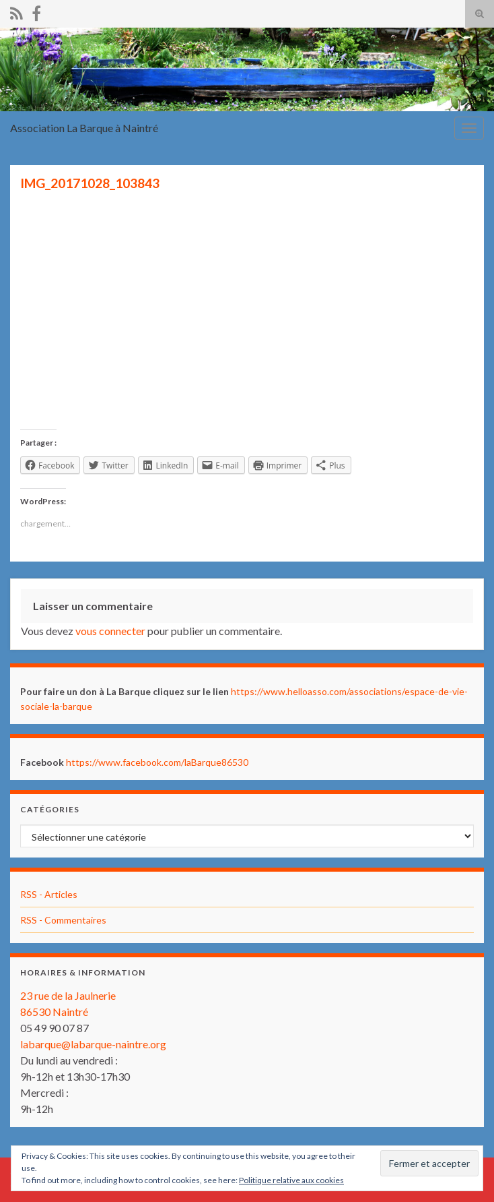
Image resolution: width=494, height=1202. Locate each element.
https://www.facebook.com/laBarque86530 (157, 762)
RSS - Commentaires (63, 920)
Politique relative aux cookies (291, 1180)
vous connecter (110, 630)
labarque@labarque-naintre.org (93, 1044)
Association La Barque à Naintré (84, 127)
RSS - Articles (48, 894)
